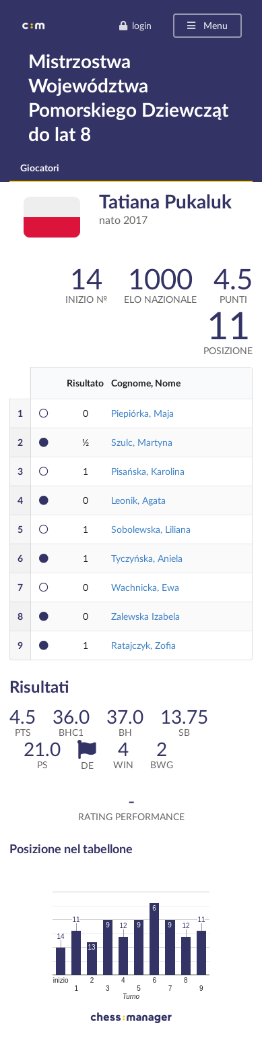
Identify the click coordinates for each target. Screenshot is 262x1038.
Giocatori (39, 167)
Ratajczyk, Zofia (143, 645)
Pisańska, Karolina (148, 471)
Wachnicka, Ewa (145, 587)
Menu (206, 25)
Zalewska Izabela (145, 616)
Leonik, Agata (138, 500)
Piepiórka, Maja (142, 413)
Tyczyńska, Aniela (147, 558)
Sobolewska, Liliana (151, 529)
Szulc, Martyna (141, 442)
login (135, 25)
